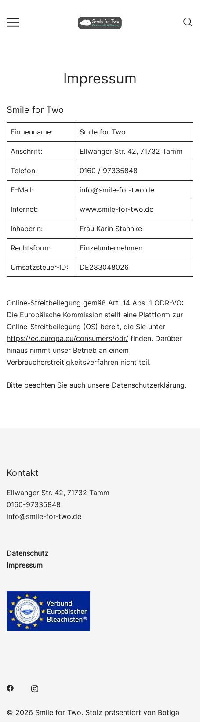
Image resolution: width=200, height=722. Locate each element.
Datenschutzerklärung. (149, 385)
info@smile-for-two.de (44, 516)
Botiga (168, 712)
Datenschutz (27, 553)
